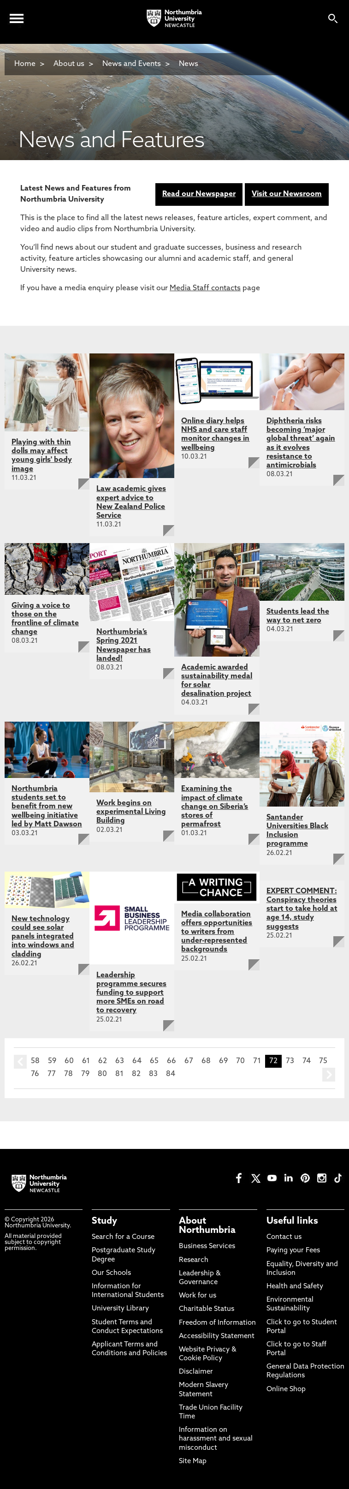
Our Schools (111, 1273)
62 (102, 1061)
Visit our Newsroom (287, 194)
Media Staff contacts (205, 288)
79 (85, 1074)
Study (104, 1221)
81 (119, 1074)
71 (257, 1061)
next (328, 1075)
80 (102, 1074)
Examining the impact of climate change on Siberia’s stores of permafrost (214, 806)
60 (69, 1061)
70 (240, 1061)
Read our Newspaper (199, 194)
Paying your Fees (293, 1250)
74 (306, 1061)
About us (68, 64)
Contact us (284, 1237)
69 (223, 1061)
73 (290, 1061)
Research (193, 1260)
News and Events (131, 64)
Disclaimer (196, 1372)
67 (188, 1061)
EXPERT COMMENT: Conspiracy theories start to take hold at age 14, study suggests (301, 909)
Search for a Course (123, 1237)
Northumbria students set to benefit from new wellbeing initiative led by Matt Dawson (47, 806)
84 (170, 1074)
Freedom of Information (217, 1323)
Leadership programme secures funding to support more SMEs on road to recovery (131, 993)
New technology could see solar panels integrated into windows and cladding (43, 936)
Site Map (193, 1461)
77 (51, 1074)
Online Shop (286, 1389)
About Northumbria (207, 1226)
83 (153, 1074)
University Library (120, 1308)
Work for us (197, 1295)
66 (171, 1061)
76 (35, 1074)
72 (273, 1061)
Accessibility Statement (216, 1336)
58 (35, 1061)
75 (323, 1061)
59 (52, 1061)
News (188, 64)
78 (68, 1074)
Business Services (207, 1246)
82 (136, 1074)
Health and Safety (294, 1286)
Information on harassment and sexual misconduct (216, 1439)
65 (154, 1061)
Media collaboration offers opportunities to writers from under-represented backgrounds (216, 932)
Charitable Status (206, 1309)
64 (137, 1061)
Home (24, 64)
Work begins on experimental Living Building (131, 812)
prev (20, 1062)
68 (206, 1061)
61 (86, 1061)
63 (119, 1061)
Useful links (292, 1221)
